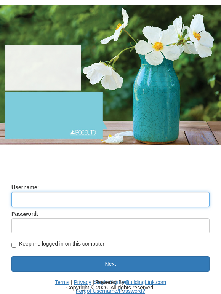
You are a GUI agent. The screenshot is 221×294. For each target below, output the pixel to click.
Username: (25, 187)
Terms (62, 282)
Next (110, 264)
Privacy (82, 282)
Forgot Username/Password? (110, 291)
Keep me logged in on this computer (57, 244)
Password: (24, 213)
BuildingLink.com (146, 282)
